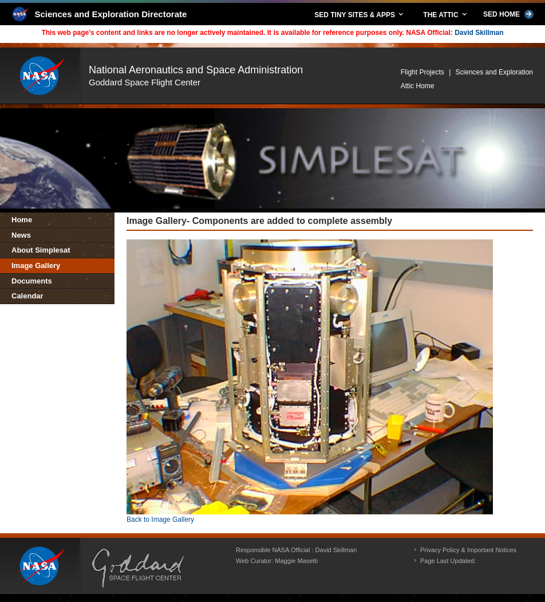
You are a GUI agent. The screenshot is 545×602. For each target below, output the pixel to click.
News (21, 235)
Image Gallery (35, 265)
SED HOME (508, 14)
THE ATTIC (445, 14)
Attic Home (418, 86)
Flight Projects (422, 72)
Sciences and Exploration (494, 72)
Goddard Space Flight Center (144, 82)
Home (21, 219)
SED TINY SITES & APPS (359, 14)
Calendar (27, 296)
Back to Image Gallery (160, 520)
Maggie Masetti (296, 560)
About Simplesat (40, 250)
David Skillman (479, 33)
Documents (31, 281)
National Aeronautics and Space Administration (196, 70)
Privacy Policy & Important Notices (468, 549)
